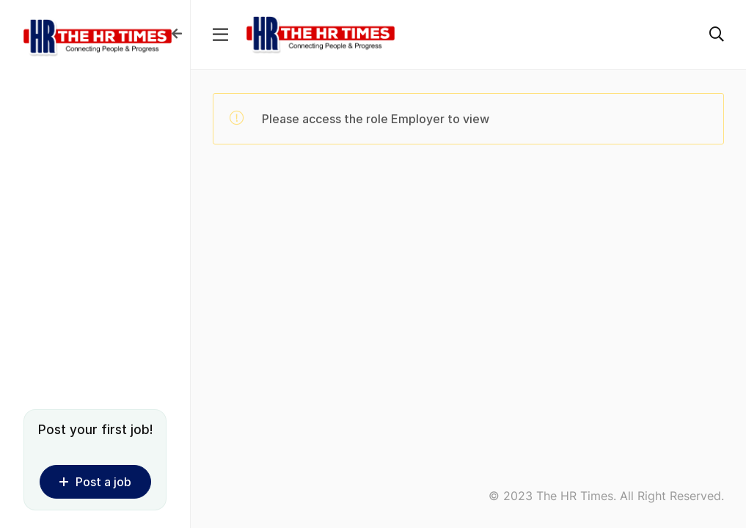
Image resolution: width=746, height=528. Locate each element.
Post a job (95, 481)
